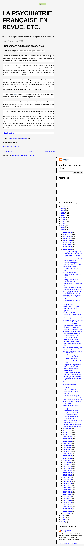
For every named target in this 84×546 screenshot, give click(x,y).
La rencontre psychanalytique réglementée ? (72, 304)
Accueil (29, 151)
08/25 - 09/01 (67, 447)
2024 (63, 206)
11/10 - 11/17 (67, 247)
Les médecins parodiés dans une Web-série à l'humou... (72, 252)
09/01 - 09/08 (67, 445)
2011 (63, 517)
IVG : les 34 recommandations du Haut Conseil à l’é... (73, 292)
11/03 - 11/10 (67, 249)
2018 (63, 219)
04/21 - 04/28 (67, 483)
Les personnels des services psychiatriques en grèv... (72, 348)
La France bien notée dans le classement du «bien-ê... (72, 300)
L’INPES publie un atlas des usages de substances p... (72, 288)
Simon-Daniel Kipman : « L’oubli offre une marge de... (71, 268)
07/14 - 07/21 (67, 458)
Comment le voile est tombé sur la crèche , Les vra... (72, 425)
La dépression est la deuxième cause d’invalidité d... (73, 283)
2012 (63, 515)
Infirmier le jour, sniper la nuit (72, 318)
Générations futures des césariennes (71, 369)
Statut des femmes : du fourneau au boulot (70, 336)
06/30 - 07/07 (67, 462)
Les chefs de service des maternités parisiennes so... (73, 328)
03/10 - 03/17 (67, 496)
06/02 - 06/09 (67, 471)
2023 (63, 209)
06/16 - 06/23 (67, 466)
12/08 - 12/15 (67, 238)
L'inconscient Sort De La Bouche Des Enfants (71, 358)
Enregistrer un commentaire (12, 146)
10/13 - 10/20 (67, 432)
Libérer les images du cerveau (73, 399)
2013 (63, 230)
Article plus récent (9, 151)
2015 (63, 226)
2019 (63, 217)
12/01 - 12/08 (67, 240)
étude (16, 94)
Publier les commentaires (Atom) (23, 155)
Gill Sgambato (66, 531)
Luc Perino (40, 51)
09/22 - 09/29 (67, 439)
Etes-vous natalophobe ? (71, 339)
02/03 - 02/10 (67, 507)
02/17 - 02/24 (67, 502)
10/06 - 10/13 (67, 435)
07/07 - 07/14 (67, 460)
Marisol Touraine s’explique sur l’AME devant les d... (72, 296)
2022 (63, 211)
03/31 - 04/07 (67, 490)
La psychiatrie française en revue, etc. (27, 20)
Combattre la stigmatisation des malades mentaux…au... (72, 378)
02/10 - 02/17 (67, 505)
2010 (63, 519)
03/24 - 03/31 (67, 492)
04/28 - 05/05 (67, 481)
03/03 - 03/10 (67, 498)
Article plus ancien (50, 151)
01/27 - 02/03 (67, 509)
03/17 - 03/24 (67, 494)
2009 (63, 522)
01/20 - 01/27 (67, 511)
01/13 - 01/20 (67, 513)
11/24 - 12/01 (67, 243)
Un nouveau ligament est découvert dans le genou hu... (72, 343)
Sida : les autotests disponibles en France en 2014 (72, 274)
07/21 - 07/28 (67, 456)
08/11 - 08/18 (67, 451)
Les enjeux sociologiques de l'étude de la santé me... (72, 410)
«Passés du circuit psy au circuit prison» (71, 256)
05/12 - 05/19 (67, 477)
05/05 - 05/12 (67, 479)
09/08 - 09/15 (67, 443)
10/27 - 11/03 (67, 428)
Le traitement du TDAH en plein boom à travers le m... (73, 325)
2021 (63, 213)
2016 (63, 223)
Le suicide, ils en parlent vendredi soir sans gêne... (72, 263)
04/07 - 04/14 (67, 488)
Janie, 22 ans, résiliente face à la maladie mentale (72, 414)
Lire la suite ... (9, 133)
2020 (63, 215)
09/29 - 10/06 (67, 437)
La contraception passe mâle (72, 355)
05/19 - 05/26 (67, 475)
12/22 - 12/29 (67, 234)
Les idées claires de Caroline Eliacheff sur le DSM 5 (72, 352)
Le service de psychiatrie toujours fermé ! (71, 417)
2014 (63, 228)
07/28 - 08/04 (67, 454)
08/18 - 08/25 (67, 449)
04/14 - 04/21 (67, 485)
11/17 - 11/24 (67, 245)
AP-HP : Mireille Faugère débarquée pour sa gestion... (71, 308)
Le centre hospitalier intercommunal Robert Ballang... (71, 385)
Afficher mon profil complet (68, 543)
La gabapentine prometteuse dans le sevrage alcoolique (72, 396)
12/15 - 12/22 (67, 236)
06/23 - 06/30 (67, 464)
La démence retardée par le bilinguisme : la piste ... (72, 279)
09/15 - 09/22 (67, 441)
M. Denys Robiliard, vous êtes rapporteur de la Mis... (73, 321)
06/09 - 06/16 (67, 468)
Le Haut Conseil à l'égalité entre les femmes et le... (72, 373)
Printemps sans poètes (70, 382)
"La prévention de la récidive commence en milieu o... (72, 332)
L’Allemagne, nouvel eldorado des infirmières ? (73, 260)
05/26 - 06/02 (67, 473)
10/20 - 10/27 (67, 430)
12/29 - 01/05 (67, 232)
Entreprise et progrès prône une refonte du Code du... (72, 365)
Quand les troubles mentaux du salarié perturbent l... (72, 421)
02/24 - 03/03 (67, 500)
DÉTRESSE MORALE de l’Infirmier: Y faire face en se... (72, 314)
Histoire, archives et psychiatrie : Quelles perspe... (70, 391)
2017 (63, 221)
